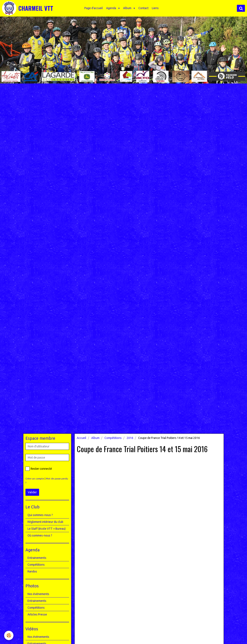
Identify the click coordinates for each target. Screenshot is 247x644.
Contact (143, 8)
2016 (130, 438)
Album (127, 8)
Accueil (81, 438)
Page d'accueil (93, 8)
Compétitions (113, 438)
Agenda (111, 8)
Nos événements (38, 594)
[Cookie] (8, 635)
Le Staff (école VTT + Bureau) (47, 528)
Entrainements (37, 557)
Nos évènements (38, 636)
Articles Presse (37, 614)
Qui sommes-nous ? (40, 515)
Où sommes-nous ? (40, 535)
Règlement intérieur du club (45, 521)
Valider (32, 492)
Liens (155, 8)
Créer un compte (34, 478)
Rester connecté (38, 469)
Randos (32, 571)
